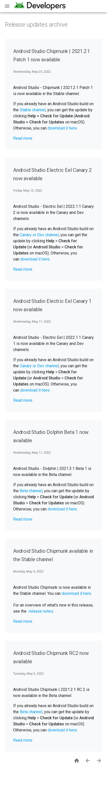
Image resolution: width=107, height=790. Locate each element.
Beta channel (31, 490)
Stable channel (33, 109)
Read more (22, 138)
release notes (41, 611)
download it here (62, 128)
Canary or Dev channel (39, 234)
